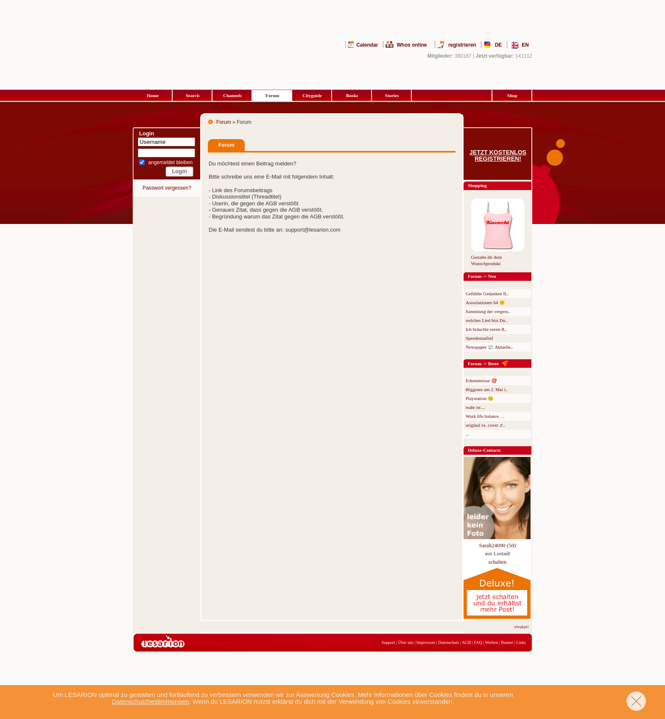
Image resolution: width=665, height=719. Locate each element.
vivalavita (526, 626)
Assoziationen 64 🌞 (485, 302)
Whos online (412, 45)
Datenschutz (448, 642)
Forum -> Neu (482, 276)
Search (192, 95)
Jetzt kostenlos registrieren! (497, 155)
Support (388, 642)
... (467, 433)
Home (153, 95)
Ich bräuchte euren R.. (486, 329)
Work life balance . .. (485, 416)
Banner (507, 642)
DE (498, 45)
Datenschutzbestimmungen (150, 701)
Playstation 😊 (480, 398)
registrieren (462, 45)
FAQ (478, 642)
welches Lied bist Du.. (487, 320)
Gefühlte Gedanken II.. (487, 293)
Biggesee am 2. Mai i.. (487, 389)
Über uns (405, 642)
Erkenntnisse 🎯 (481, 380)
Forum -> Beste (483, 363)
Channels (232, 95)
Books (352, 95)
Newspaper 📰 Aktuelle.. (489, 347)
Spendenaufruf (479, 338)
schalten (498, 562)
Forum (272, 95)
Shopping (477, 185)
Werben (491, 642)
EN (525, 45)
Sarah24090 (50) (497, 545)
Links (521, 642)
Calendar (367, 45)
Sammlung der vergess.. (488, 311)
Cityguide (312, 95)
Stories (392, 95)
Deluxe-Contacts (484, 450)
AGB (466, 642)
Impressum (425, 642)
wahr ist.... (475, 407)
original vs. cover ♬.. (485, 425)
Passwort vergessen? (166, 188)
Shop (512, 95)
